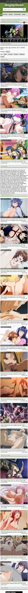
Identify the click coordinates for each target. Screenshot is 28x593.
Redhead (22, 54)
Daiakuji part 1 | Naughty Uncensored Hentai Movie (13, 321)
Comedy (10, 54)
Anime (11, 1)
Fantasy (16, 54)
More (23, 14)
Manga (11, 14)
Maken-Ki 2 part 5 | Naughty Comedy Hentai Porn (13, 347)
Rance (7, 51)
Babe (5, 54)
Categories (17, 14)
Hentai (7, 1)
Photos (5, 14)
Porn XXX (19, 1)
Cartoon (15, 1)
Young (2, 56)
